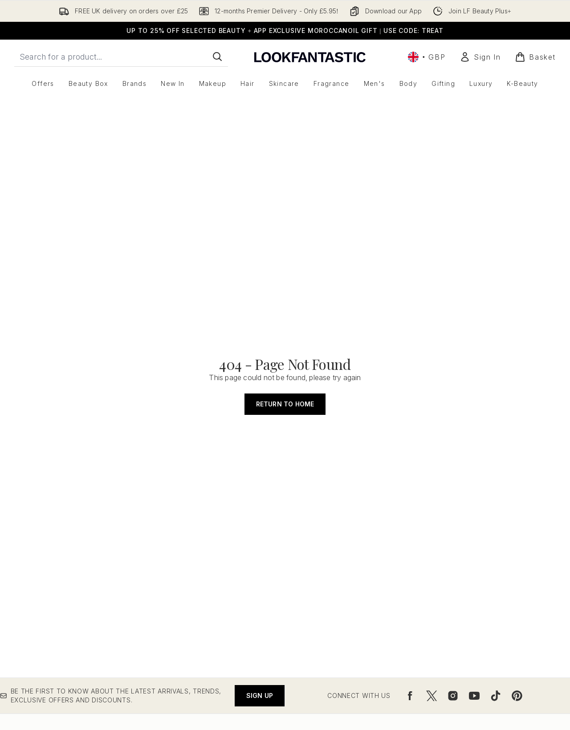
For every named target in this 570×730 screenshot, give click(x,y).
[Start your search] (121, 56)
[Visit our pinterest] (517, 695)
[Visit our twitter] (431, 695)
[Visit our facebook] (410, 695)
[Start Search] (217, 56)
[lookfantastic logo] (310, 56)
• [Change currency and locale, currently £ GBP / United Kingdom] (426, 57)
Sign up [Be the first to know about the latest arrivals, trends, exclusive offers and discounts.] (259, 695)
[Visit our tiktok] (495, 695)
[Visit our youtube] (474, 695)
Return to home (285, 404)
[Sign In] (480, 57)
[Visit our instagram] (453, 695)
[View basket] (535, 57)
